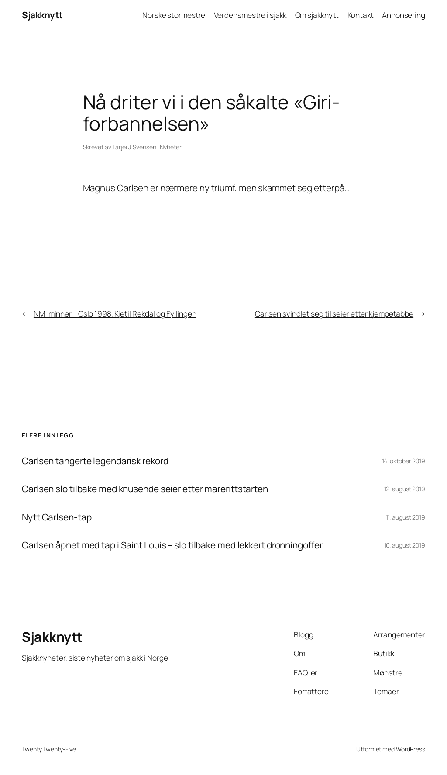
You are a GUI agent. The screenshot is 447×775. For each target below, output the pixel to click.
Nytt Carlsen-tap (56, 517)
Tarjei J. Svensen (134, 147)
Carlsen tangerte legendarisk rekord (95, 461)
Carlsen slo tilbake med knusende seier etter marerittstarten (145, 489)
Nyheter (170, 147)
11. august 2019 (406, 517)
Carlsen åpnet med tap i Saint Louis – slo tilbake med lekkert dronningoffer (172, 545)
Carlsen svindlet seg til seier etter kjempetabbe (334, 313)
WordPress (410, 749)
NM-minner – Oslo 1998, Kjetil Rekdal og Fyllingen (115, 313)
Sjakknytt (42, 15)
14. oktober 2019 (403, 461)
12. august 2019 (405, 489)
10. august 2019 (405, 545)
